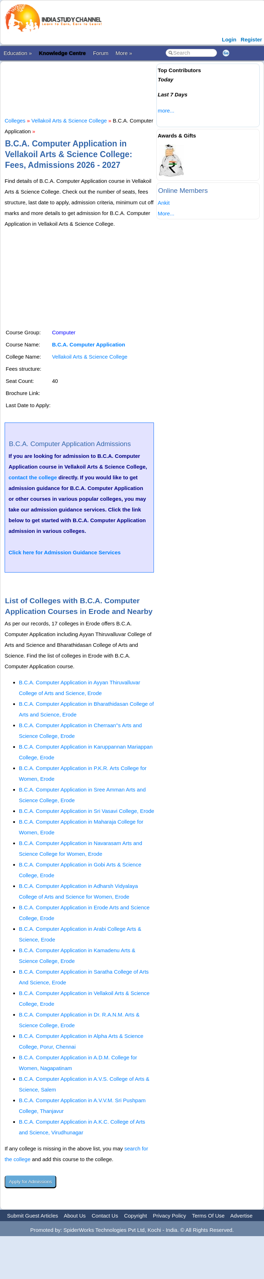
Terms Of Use (208, 1216)
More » (123, 53)
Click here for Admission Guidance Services (65, 552)
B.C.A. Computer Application (88, 344)
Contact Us (105, 1216)
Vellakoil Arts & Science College (69, 121)
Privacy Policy (169, 1216)
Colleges (15, 121)
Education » (18, 53)
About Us (75, 1216)
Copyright (135, 1216)
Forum (100, 53)
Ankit (164, 203)
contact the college (33, 477)
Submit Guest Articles (32, 1216)
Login (229, 39)
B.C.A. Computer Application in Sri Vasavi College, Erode (86, 811)
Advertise (241, 1216)
